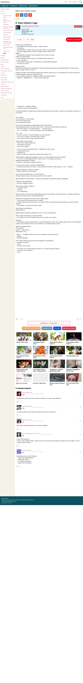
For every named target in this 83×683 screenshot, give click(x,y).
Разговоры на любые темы (8, 48)
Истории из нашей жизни (7, 16)
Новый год (3, 84)
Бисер (2, 11)
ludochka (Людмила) (27, 406)
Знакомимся (6, 24)
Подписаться (78, 26)
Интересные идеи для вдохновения (8, 27)
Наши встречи (4, 79)
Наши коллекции (7, 32)
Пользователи (33, 5)
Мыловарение (4, 77)
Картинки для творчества (6, 70)
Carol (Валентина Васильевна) (30, 26)
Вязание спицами (5, 59)
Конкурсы (3, 73)
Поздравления (6, 39)
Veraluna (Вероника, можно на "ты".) (31, 433)
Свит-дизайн (4, 95)
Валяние (3, 57)
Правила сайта (4, 500)
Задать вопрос (12, 500)
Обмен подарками (5, 86)
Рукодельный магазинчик (6, 92)
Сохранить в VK (47, 328)
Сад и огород (6, 51)
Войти (65, 1)
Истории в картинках (8, 30)
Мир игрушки (4, 75)
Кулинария (5, 34)
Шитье (2, 97)
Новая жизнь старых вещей (7, 81)
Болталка (3, 13)
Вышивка (3, 55)
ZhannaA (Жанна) (26, 450)
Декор (2, 64)
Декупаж (3, 66)
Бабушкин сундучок (5, 9)
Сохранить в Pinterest (69, 328)
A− (18, 39)
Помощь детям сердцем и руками (7, 42)
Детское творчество (5, 68)
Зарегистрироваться (73, 1)
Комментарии (23, 5)
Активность (13, 5)
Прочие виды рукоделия (6, 88)
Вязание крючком (5, 62)
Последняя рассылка (29, 500)
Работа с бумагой (5, 90)
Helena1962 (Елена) (27, 392)
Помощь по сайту (20, 500)
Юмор (4, 53)
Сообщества (5, 5)
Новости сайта (6, 45)
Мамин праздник (7, 37)
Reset (32, 39)
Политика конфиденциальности (8, 501)
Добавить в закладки (74, 39)
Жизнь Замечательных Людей (6, 21)
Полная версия (4, 498)
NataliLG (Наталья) (27, 420)
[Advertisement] (41, 91)
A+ (28, 39)
